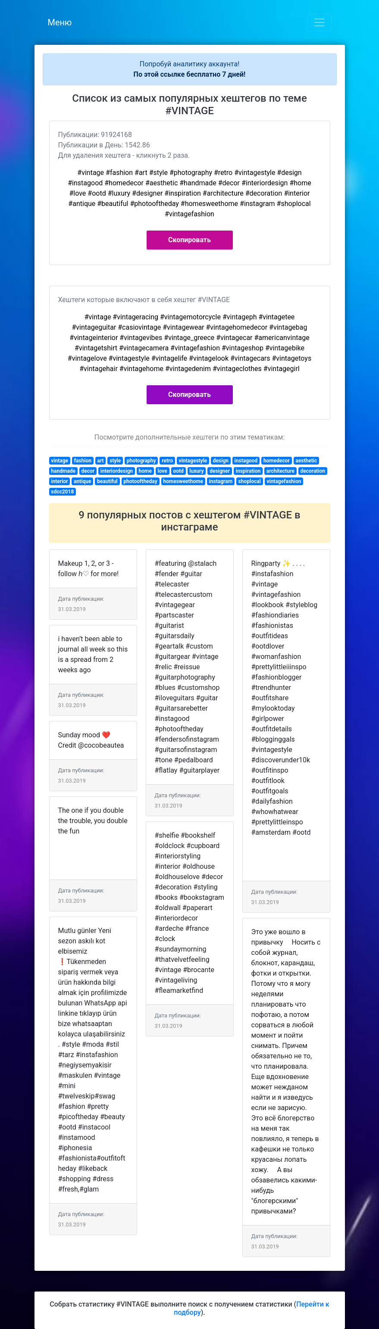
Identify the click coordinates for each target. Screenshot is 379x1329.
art (100, 461)
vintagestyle (193, 461)
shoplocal (249, 481)
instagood (246, 461)
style (115, 461)
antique (82, 481)
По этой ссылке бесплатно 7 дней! (190, 74)
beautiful (107, 481)
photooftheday (140, 481)
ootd (178, 471)
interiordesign (116, 471)
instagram (220, 481)
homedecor (276, 461)
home (145, 471)
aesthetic (306, 461)
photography (141, 461)
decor (88, 471)
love (162, 471)
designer (220, 471)
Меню (60, 22)
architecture (280, 471)
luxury (196, 471)
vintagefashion (283, 481)
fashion (82, 461)
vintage (59, 461)
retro (167, 461)
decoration (312, 471)
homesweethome (183, 481)
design (221, 461)
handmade (63, 471)
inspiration (248, 471)
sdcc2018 (62, 492)
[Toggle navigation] (319, 22)
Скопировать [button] (189, 240)
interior (59, 481)
